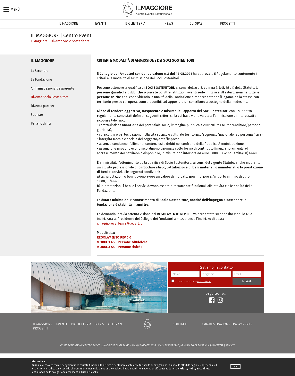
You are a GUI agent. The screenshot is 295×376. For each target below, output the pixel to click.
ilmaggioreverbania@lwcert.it (119, 223)
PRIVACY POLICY (204, 281)
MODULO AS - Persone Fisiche (120, 247)
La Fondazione (41, 80)
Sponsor (37, 115)
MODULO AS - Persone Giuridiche (122, 242)
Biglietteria (135, 23)
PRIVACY (230, 345)
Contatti (180, 324)
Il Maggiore (68, 23)
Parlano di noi (41, 123)
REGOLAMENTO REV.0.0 (114, 237)
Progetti (227, 23)
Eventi (100, 23)
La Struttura (39, 71)
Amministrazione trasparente (52, 88)
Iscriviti (247, 281)
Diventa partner (42, 106)
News (168, 23)
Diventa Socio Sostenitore (70, 41)
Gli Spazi (196, 23)
